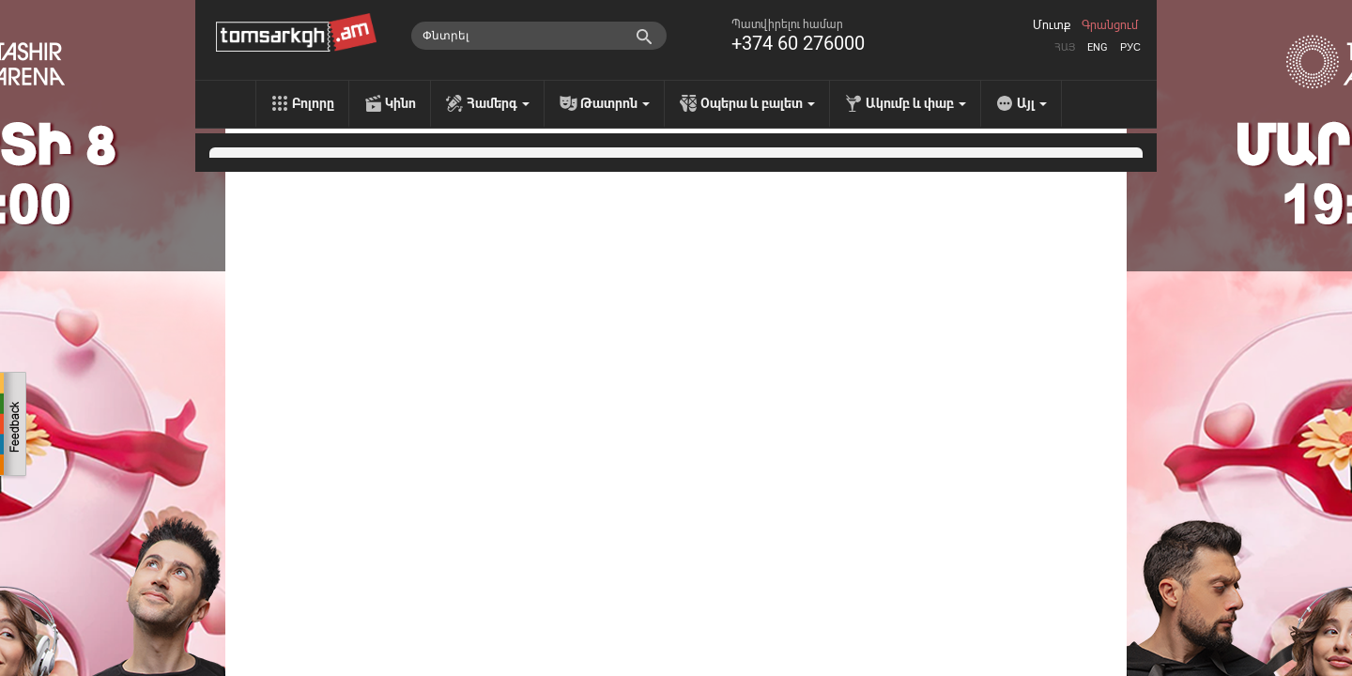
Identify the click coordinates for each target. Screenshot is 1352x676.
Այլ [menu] (1032, 103)
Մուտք (1051, 25)
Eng (1097, 47)
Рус (1130, 47)
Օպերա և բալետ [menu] (757, 103)
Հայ (1064, 47)
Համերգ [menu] (498, 103)
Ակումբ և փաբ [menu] (916, 103)
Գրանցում (1110, 25)
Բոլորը (313, 103)
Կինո (400, 103)
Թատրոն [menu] (615, 103)
